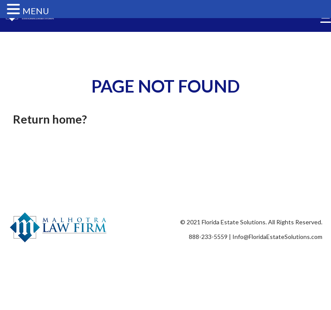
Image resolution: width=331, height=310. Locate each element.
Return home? (50, 119)
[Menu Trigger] (325, 22)
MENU (35, 11)
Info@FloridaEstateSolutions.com (277, 236)
